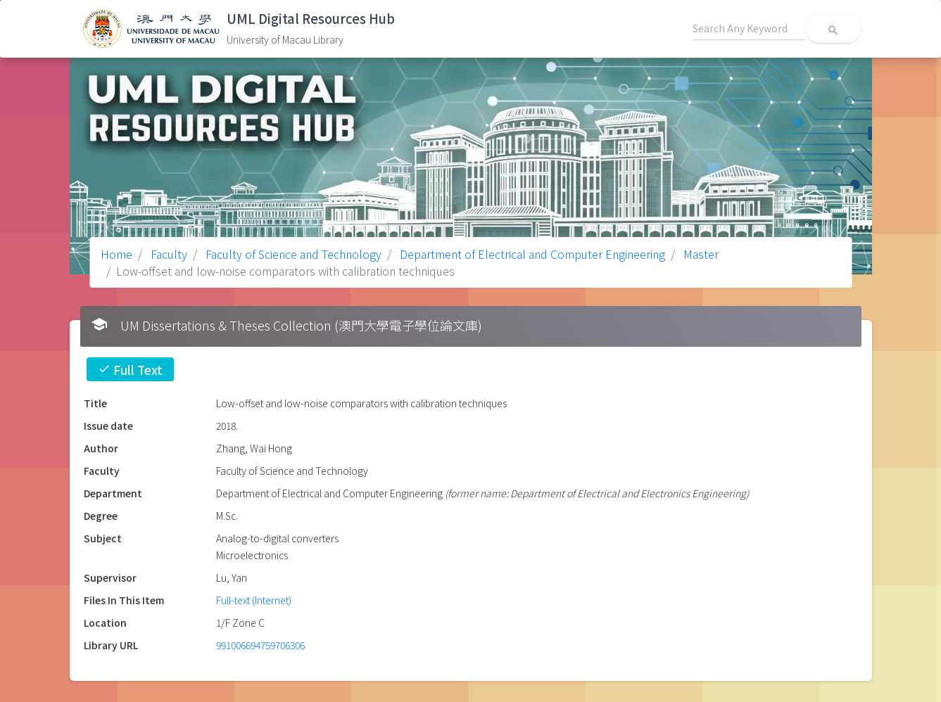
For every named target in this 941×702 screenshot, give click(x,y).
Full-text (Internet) (253, 600)
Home (116, 253)
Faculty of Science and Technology (292, 253)
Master (700, 253)
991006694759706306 (260, 645)
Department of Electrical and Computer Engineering (531, 253)
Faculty (167, 253)
